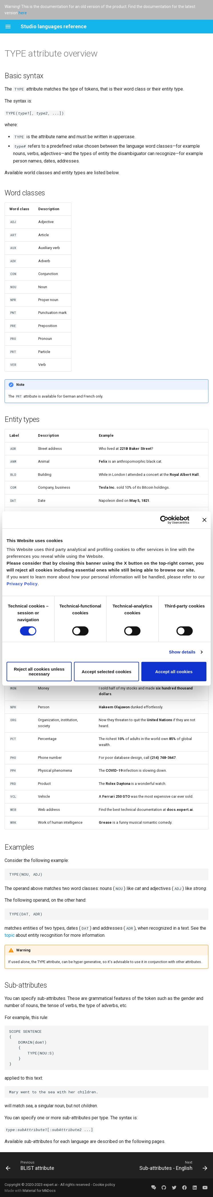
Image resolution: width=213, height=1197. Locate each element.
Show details (182, 651)
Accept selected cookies (106, 671)
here (23, 13)
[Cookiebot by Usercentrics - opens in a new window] (164, 520)
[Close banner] (204, 520)
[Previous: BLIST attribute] (31, 1165)
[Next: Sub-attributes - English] (172, 1165)
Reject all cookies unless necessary (39, 671)
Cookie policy (104, 1184)
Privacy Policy (22, 583)
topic (10, 935)
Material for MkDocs (39, 1190)
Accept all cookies (173, 671)
